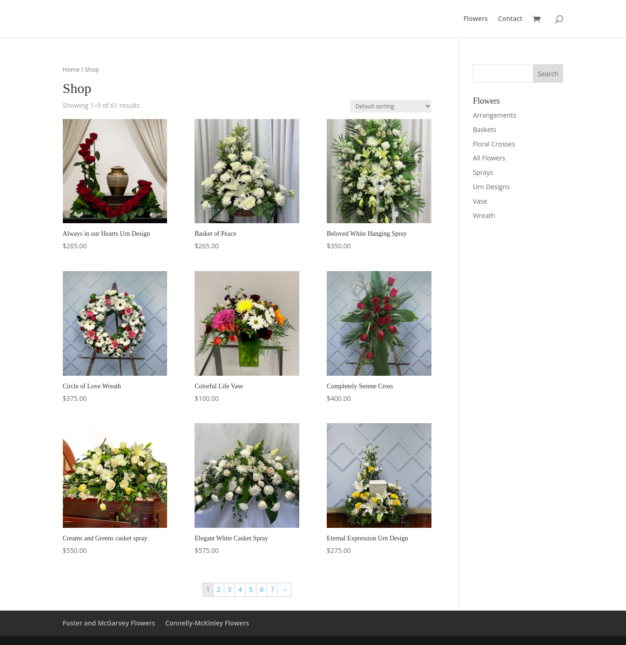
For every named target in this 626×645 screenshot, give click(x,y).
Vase (480, 201)
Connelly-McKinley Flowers (207, 622)
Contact (510, 19)
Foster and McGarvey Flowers (109, 622)
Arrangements (494, 115)
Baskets (484, 129)
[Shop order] (390, 106)
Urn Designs (491, 186)
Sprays (483, 172)
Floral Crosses (494, 144)
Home (71, 69)
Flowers (476, 19)
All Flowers (489, 157)
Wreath (484, 215)
